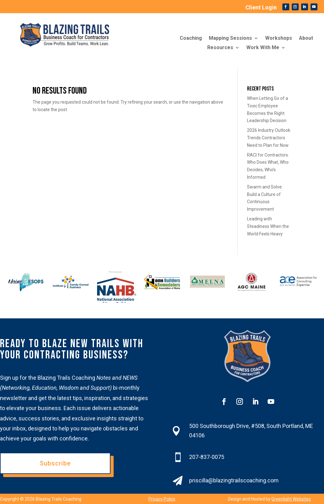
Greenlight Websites (291, 498)
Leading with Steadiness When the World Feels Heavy (268, 226)
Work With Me (262, 47)
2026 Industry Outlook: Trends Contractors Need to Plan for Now (269, 138)
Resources (220, 47)
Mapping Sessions (230, 38)
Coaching (191, 38)
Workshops (278, 38)
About (306, 38)
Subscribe (55, 463)
